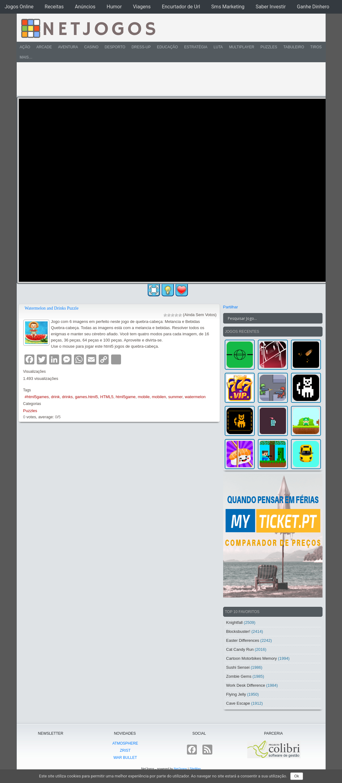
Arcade (44, 47)
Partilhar (230, 307)
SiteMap (195, 769)
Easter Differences (242, 640)
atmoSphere (125, 743)
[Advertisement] (167, 79)
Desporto (115, 47)
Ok (296, 776)
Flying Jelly (236, 694)
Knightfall (234, 622)
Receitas (54, 7)
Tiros (316, 47)
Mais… (26, 57)
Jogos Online (19, 7)
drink (55, 396)
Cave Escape (238, 703)
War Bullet (125, 757)
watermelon (195, 396)
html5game (126, 396)
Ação (25, 47)
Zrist (125, 750)
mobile (143, 396)
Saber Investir (271, 7)
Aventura (68, 47)
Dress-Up (141, 47)
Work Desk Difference (245, 685)
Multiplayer (241, 47)
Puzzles (268, 47)
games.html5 (86, 396)
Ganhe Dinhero (313, 7)
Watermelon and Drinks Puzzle (52, 308)
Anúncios (85, 7)
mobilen (159, 396)
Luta (218, 47)
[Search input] (269, 318)
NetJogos (180, 769)
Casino (91, 47)
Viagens (141, 7)
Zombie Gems (239, 676)
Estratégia (195, 47)
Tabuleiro (293, 47)
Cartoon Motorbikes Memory (251, 658)
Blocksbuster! (238, 631)
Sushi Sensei (238, 667)
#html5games (37, 396)
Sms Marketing (228, 7)
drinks (67, 396)
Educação (167, 47)
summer (175, 396)
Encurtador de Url (181, 7)
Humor (114, 7)
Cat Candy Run (240, 649)
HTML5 (107, 396)
